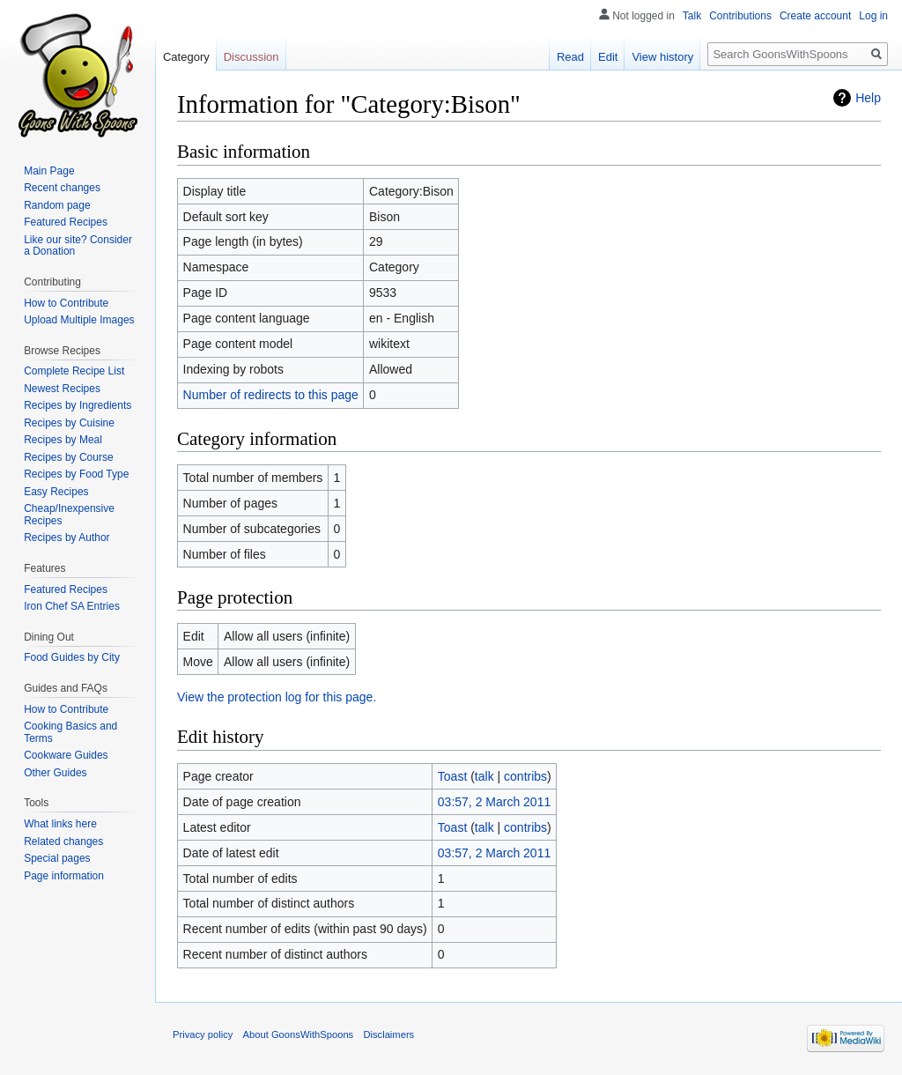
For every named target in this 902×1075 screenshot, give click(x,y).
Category (186, 56)
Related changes (63, 841)
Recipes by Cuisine (69, 423)
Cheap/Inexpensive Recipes (69, 514)
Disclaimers (388, 1034)
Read (570, 56)
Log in (873, 16)
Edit (607, 56)
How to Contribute (66, 303)
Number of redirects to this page (271, 395)
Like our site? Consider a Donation (78, 246)
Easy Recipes (56, 492)
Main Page (49, 171)
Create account (815, 16)
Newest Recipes (62, 388)
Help (868, 98)
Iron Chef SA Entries (72, 606)
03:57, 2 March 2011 (494, 802)
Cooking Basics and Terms (70, 732)
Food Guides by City (72, 657)
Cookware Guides (65, 755)
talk (484, 776)
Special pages (57, 858)
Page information (64, 876)
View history (662, 56)
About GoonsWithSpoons (298, 1034)
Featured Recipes (65, 222)
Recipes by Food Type (76, 474)
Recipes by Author (66, 537)
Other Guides (55, 773)
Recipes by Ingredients (77, 405)
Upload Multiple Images (79, 320)
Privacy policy (203, 1034)
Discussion (251, 56)
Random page (57, 205)
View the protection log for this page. (276, 697)
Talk (692, 16)
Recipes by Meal (63, 440)
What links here (60, 824)
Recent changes (62, 188)
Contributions (740, 16)
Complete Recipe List (74, 371)
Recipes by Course (68, 457)
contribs (525, 776)
